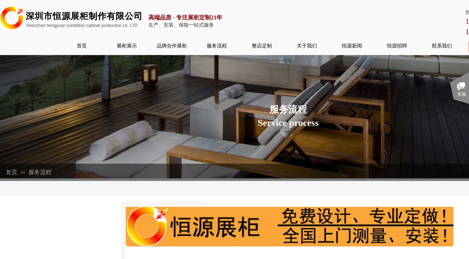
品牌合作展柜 (172, 46)
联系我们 (442, 46)
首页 (82, 46)
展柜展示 (127, 46)
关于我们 (307, 46)
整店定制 (262, 46)
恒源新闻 (352, 46)
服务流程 (217, 46)
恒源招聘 (397, 46)
